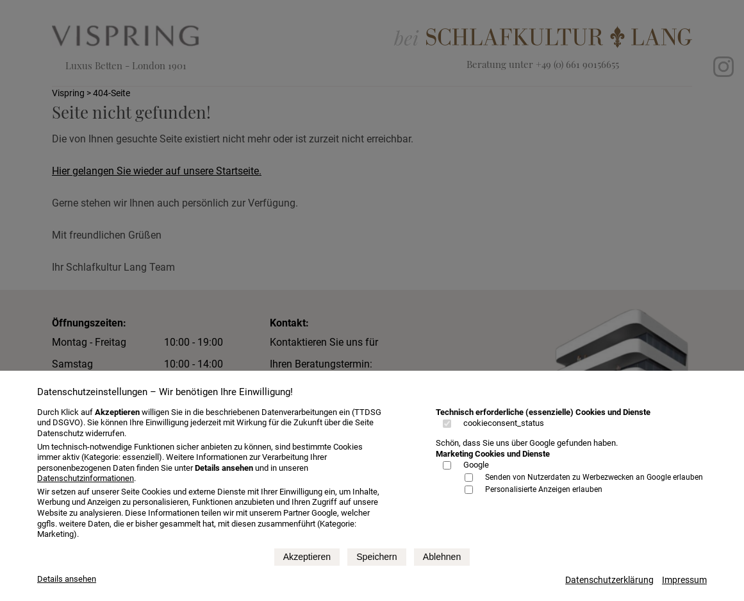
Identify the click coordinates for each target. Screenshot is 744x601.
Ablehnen (442, 557)
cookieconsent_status (503, 423)
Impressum (684, 580)
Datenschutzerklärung (609, 580)
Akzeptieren (307, 557)
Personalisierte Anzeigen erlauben (543, 489)
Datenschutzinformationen (85, 478)
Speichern (376, 557)
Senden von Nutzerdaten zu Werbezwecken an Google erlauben (594, 477)
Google (476, 465)
